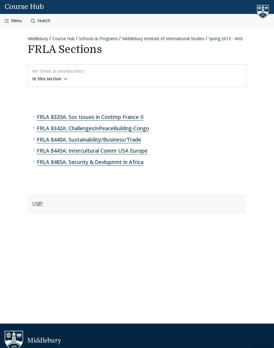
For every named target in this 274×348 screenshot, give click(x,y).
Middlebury (38, 38)
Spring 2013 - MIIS (226, 38)
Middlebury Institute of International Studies (163, 38)
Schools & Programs (98, 38)
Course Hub (24, 7)
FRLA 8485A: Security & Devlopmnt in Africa (90, 161)
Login (37, 203)
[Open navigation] (13, 21)
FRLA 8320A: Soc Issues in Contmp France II (90, 116)
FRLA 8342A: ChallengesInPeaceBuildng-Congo (93, 128)
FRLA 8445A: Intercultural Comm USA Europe (92, 150)
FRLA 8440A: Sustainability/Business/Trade (89, 139)
